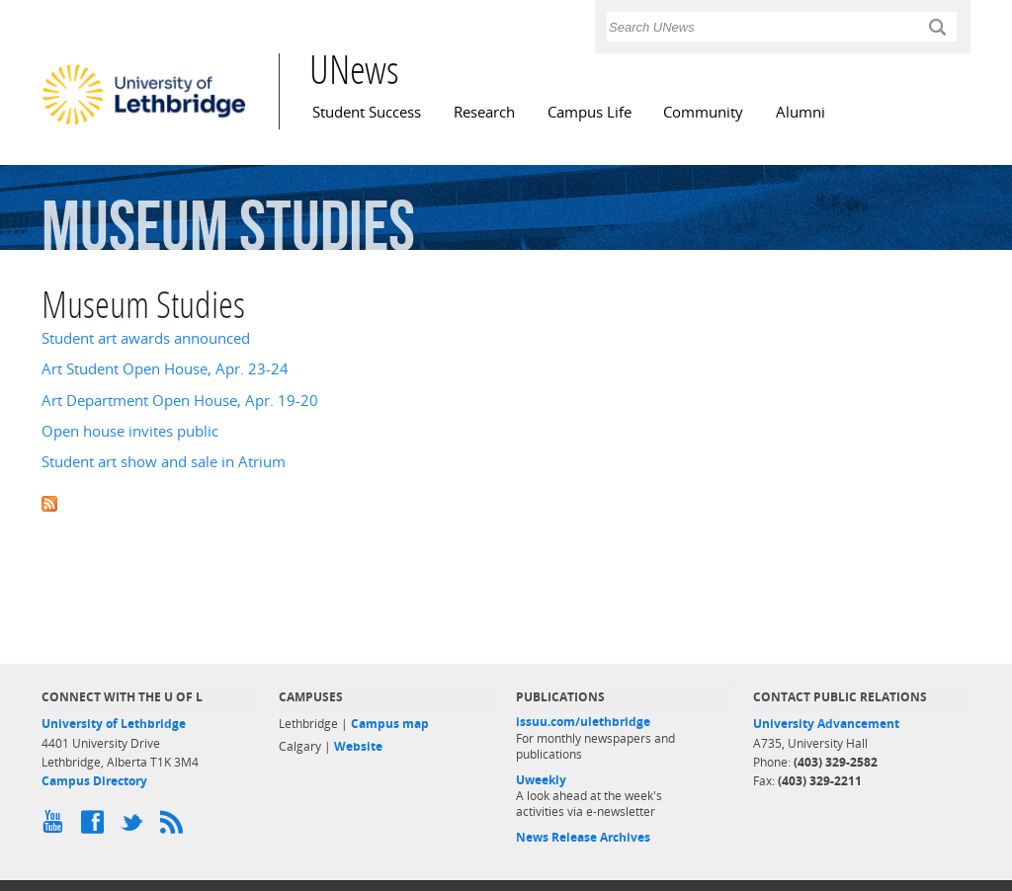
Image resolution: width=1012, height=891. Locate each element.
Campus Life (590, 112)
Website (358, 746)
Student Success (366, 112)
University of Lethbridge (114, 723)
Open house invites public (130, 431)
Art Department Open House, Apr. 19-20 (180, 400)
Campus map (390, 723)
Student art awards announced (146, 338)
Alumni (800, 112)
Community (703, 112)
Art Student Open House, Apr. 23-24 (165, 369)
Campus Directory (94, 780)
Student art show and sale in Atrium (164, 461)
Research (484, 112)
